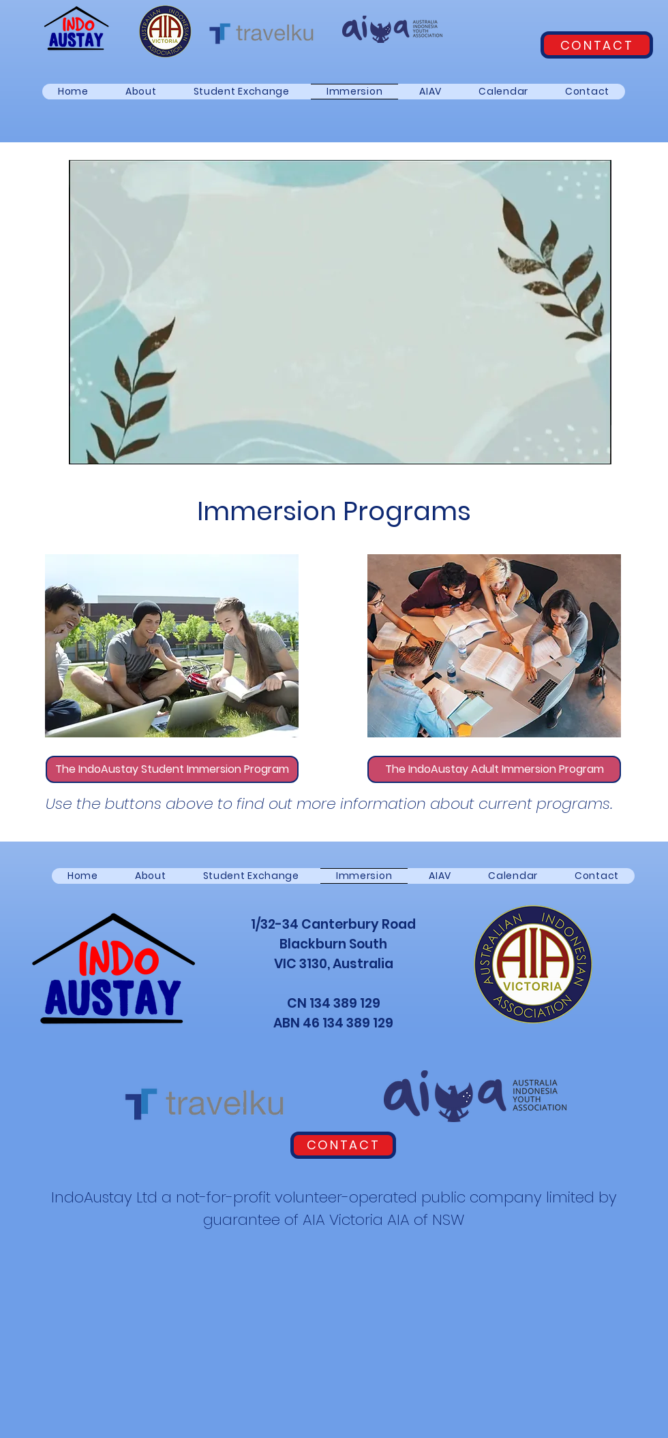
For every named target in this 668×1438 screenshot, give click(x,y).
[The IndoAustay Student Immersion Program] (172, 769)
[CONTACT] (597, 45)
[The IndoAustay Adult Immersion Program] (494, 769)
